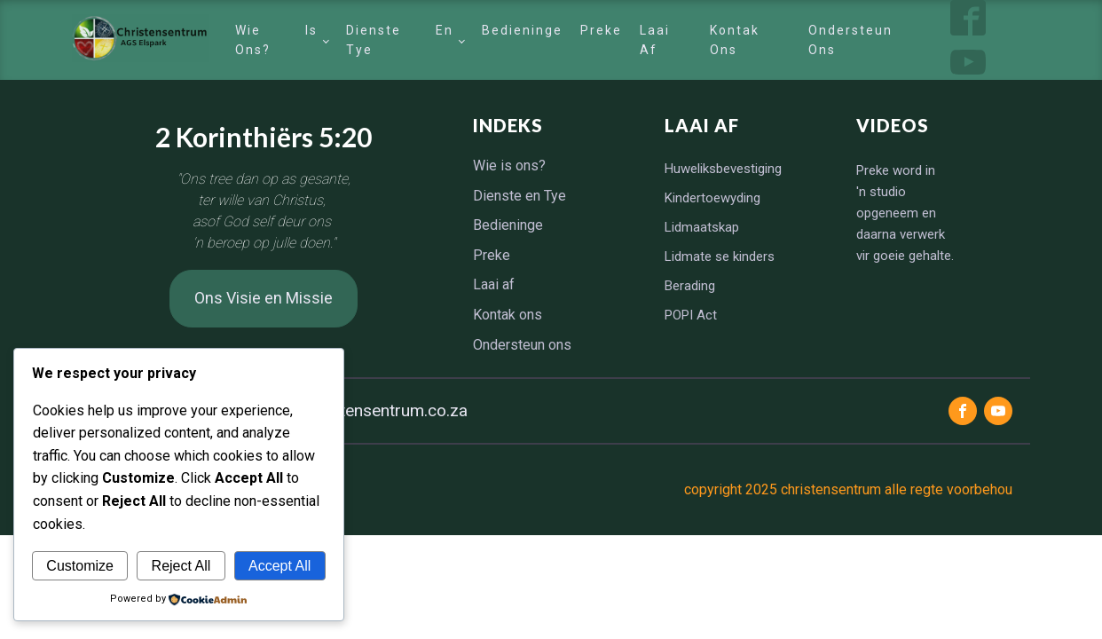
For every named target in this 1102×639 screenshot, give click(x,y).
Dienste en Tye (399, 40)
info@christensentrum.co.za (364, 410)
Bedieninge (522, 30)
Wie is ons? (276, 40)
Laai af (655, 40)
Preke (601, 30)
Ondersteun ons (850, 40)
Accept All (279, 565)
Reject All (181, 565)
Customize (80, 565)
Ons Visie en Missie (263, 297)
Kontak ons (735, 40)
